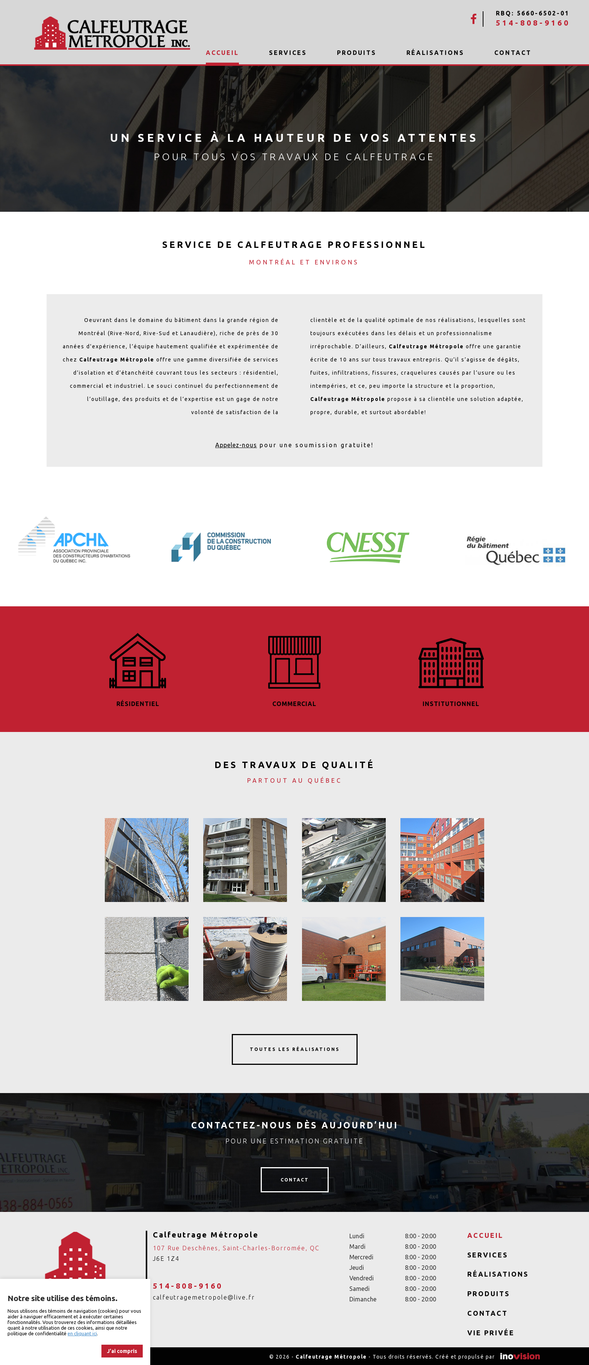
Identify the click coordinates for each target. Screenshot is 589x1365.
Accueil (222, 52)
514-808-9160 (533, 23)
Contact (513, 52)
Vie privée (491, 1331)
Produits (356, 52)
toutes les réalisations (295, 1048)
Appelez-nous (236, 445)
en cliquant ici (82, 1333)
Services (288, 52)
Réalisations (435, 52)
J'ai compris (122, 1351)
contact (295, 1178)
